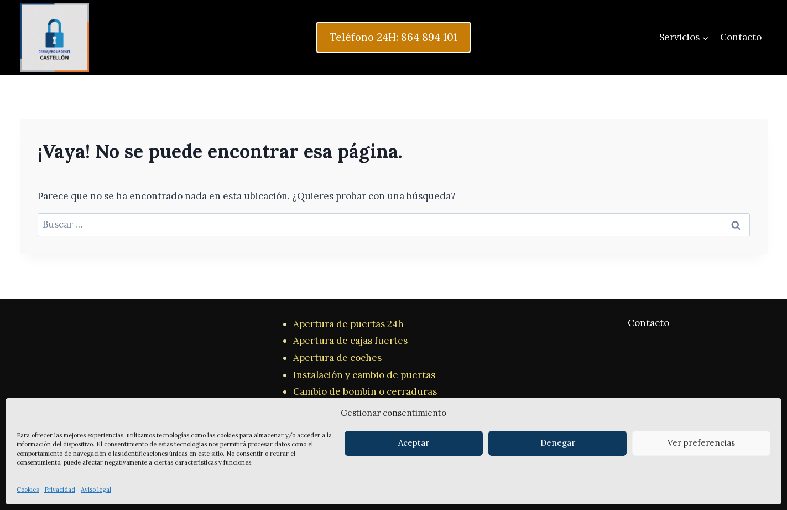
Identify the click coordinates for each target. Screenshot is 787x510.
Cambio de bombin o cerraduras (365, 391)
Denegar (557, 442)
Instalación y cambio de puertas (364, 375)
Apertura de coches (337, 358)
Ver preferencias (701, 442)
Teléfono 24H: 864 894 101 (393, 37)
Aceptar (413, 442)
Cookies (28, 489)
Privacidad (59, 489)
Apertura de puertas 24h (348, 324)
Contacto (741, 37)
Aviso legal (96, 489)
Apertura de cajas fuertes (350, 340)
